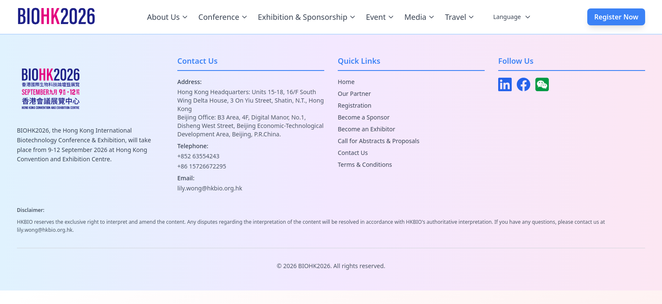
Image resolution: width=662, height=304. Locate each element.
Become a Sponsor (364, 117)
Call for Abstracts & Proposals (378, 141)
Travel (460, 17)
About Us (167, 17)
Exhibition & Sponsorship (307, 17)
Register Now (616, 17)
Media (419, 17)
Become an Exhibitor (366, 129)
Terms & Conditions (365, 164)
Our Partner (354, 94)
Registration (355, 105)
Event (380, 17)
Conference (223, 17)
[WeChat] (542, 84)
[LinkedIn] (505, 84)
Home (346, 82)
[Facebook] (523, 84)
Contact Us (353, 153)
